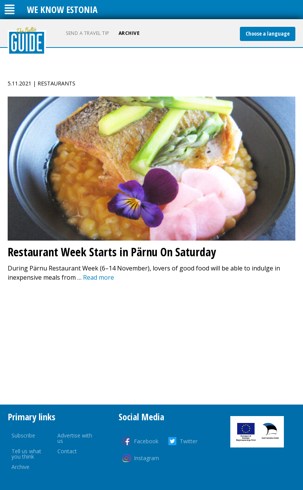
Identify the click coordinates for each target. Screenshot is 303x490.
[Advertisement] (151, 343)
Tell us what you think (26, 453)
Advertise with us (74, 438)
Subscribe (23, 435)
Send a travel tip (87, 33)
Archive (129, 33)
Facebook (146, 441)
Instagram (146, 458)
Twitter (188, 441)
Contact (67, 451)
